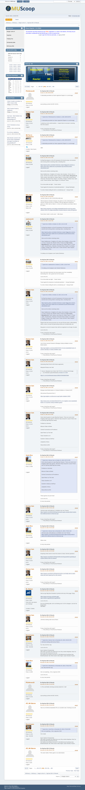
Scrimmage (64, 72)
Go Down (27, 86)
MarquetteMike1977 (11, 119)
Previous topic (69, 770)
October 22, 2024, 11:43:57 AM (46, 261)
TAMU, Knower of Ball (12, 103)
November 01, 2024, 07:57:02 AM (47, 527)
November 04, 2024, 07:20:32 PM (47, 705)
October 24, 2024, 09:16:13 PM (46, 340)
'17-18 (14, 68)
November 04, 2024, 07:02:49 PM (47, 662)
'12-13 (10, 71)
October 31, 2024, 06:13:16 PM (46, 456)
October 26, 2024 (63, 372)
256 (39, 86)
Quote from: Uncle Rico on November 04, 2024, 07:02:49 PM (56, 729)
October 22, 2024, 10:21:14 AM (46, 157)
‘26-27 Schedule (11, 125)
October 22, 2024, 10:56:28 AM (46, 196)
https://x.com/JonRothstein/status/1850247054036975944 (55, 375)
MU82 (27, 156)
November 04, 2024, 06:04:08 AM (47, 570)
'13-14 (19, 69)
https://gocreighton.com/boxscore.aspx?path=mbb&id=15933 (55, 396)
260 (50, 86)
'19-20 (19, 66)
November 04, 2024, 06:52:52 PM (47, 616)
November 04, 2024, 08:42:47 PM (47, 750)
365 (53, 86)
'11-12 (14, 71)
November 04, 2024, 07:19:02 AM (47, 590)
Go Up (26, 768)
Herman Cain (30, 112)
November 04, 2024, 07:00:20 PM (47, 636)
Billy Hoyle (29, 195)
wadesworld (29, 219)
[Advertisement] (52, 49)
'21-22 (10, 66)
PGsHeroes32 (30, 91)
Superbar (9, 35)
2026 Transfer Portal (12, 108)
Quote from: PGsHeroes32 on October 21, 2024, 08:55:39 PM (57, 117)
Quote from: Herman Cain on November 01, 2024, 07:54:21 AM (57, 531)
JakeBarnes (9, 110)
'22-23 (19, 64)
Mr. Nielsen (29, 589)
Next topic (76, 770)
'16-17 (19, 68)
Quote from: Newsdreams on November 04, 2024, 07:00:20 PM (57, 665)
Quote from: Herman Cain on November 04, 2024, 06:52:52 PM (57, 640)
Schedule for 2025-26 (64, 79)
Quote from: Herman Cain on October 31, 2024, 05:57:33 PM (56, 460)
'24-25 (10, 64)
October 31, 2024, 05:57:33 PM (46, 414)
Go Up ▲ (79, 786)
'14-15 (14, 69)
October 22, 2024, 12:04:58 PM (46, 291)
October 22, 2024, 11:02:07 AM (46, 220)
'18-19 (10, 68)
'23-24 (14, 64)
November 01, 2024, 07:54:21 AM (47, 507)
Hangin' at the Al (11, 31)
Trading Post (10, 38)
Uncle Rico (29, 455)
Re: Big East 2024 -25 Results (47, 91)
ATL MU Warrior (31, 703)
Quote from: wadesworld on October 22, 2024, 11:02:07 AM (56, 264)
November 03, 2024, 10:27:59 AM (47, 550)
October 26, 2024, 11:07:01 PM (46, 387)
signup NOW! (62, 35)
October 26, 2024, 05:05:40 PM (46, 361)
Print (77, 86)
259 (47, 86)
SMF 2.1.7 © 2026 (8, 787)
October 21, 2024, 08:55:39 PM (46, 92)
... (37, 86)
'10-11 (19, 71)
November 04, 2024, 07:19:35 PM (47, 684)
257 (42, 86)
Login (40, 35)
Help (68, 786)
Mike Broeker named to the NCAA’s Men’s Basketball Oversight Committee (13, 139)
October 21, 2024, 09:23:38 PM (46, 113)
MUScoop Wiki (10, 46)
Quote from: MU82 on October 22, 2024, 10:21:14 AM (55, 224)
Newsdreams (30, 635)
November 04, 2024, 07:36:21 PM (47, 725)
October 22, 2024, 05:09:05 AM (46, 136)
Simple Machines (15, 787)
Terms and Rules (72, 786)
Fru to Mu (9, 132)
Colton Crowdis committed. (13, 101)
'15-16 (10, 69)
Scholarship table (76, 16)
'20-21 (14, 66)
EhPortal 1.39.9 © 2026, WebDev (10, 786)
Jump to (57, 776)
